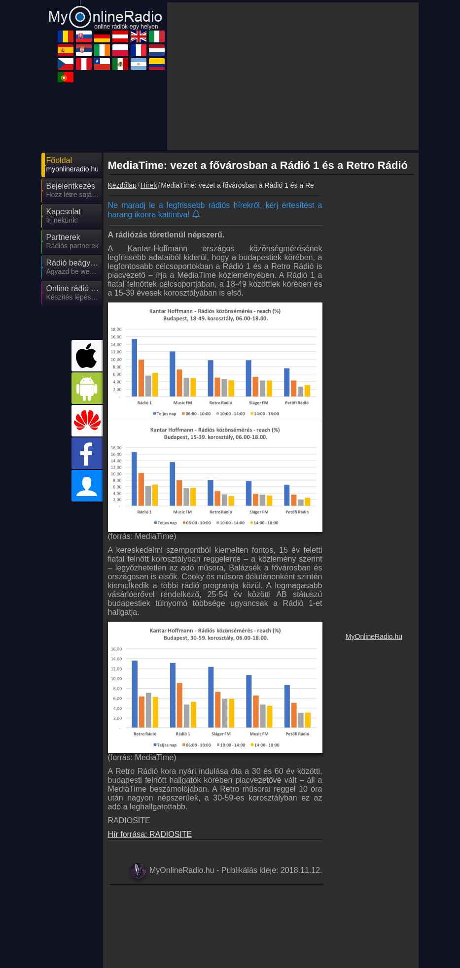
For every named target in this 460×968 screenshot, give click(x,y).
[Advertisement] (293, 76)
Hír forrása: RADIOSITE (150, 834)
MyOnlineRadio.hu (374, 636)
